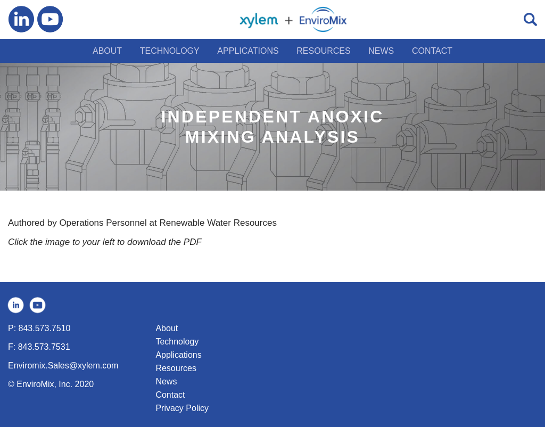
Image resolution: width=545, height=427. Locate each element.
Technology (177, 341)
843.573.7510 (45, 328)
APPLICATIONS (247, 50)
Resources (175, 368)
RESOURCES (323, 50)
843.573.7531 (44, 346)
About (166, 328)
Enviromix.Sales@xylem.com (63, 365)
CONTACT (432, 50)
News (166, 381)
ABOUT (107, 50)
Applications (178, 354)
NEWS (381, 50)
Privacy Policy (182, 408)
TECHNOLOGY (170, 50)
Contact (170, 394)
